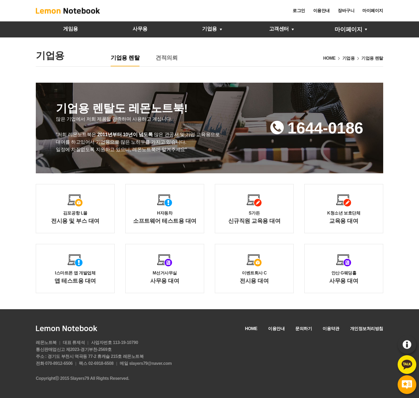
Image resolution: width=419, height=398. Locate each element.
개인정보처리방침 (366, 328)
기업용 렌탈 (125, 58)
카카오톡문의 (407, 365)
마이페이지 (372, 10)
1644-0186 (325, 128)
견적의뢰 (166, 58)
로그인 (299, 10)
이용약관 (331, 328)
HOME (251, 328)
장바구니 (346, 10)
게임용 (70, 29)
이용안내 (321, 10)
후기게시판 (407, 384)
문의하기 (303, 328)
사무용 (140, 29)
